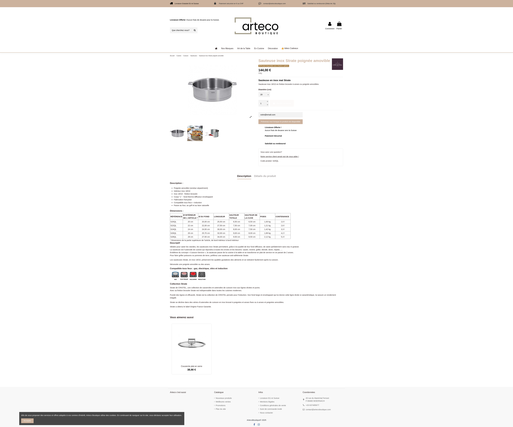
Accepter (27, 421)
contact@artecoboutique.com (318, 409)
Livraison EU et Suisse (269, 398)
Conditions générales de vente (273, 405)
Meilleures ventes (223, 402)
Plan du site (221, 409)
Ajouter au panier (282, 103)
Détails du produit (265, 176)
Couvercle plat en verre (191, 366)
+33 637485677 (312, 405)
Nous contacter (266, 413)
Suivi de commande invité (271, 409)
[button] (243, 48)
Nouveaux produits (224, 398)
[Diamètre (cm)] (264, 94)
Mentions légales (267, 402)
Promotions (220, 405)
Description (244, 176)
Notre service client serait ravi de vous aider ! (279, 156)
